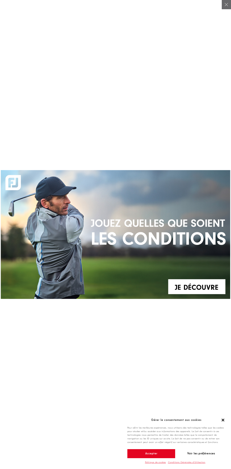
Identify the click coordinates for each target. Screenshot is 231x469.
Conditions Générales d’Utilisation (186, 462)
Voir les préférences (201, 453)
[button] (223, 420)
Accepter (151, 453)
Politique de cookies (155, 462)
